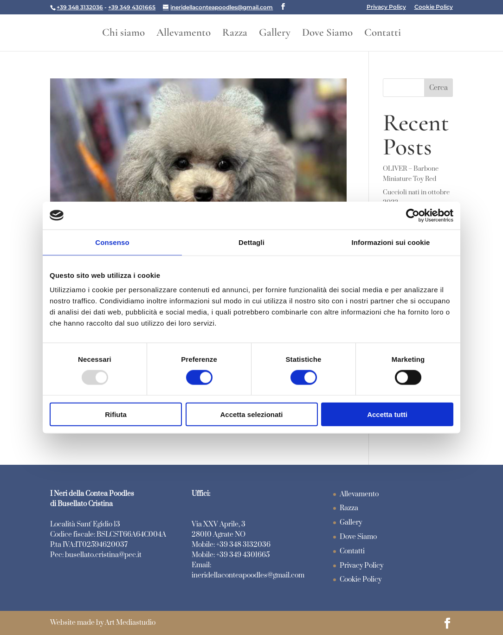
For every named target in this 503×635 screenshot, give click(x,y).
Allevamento (183, 34)
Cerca (438, 87)
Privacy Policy (386, 7)
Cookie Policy (433, 7)
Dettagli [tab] (251, 242)
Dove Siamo (327, 34)
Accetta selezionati (251, 414)
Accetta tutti (387, 414)
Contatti (382, 34)
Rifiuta (116, 414)
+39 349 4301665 (131, 7)
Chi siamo (123, 34)
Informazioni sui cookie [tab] (391, 242)
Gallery (274, 34)
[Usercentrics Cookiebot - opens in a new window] (412, 215)
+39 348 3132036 (80, 7)
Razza (234, 34)
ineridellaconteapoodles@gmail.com (248, 575)
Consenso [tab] (112, 242)
